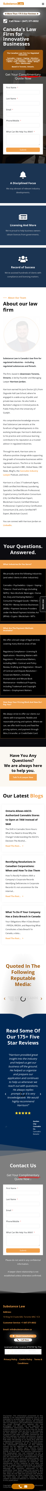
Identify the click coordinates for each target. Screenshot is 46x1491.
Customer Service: (12, 1316)
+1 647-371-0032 (28, 1316)
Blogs (36, 795)
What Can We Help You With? (19, 131)
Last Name (11, 98)
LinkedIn (7, 525)
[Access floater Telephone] (20, 1486)
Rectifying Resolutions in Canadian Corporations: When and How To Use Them (23, 866)
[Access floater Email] (26, 1486)
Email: (6, 1323)
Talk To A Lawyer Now (23, 777)
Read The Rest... (14, 846)
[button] (4, 998)
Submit (23, 149)
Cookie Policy (25, 1353)
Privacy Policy (10, 1353)
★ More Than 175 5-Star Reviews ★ (21, 13)
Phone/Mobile (12, 120)
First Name (11, 87)
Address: (7, 1305)
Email (8, 109)
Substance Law (14, 1300)
